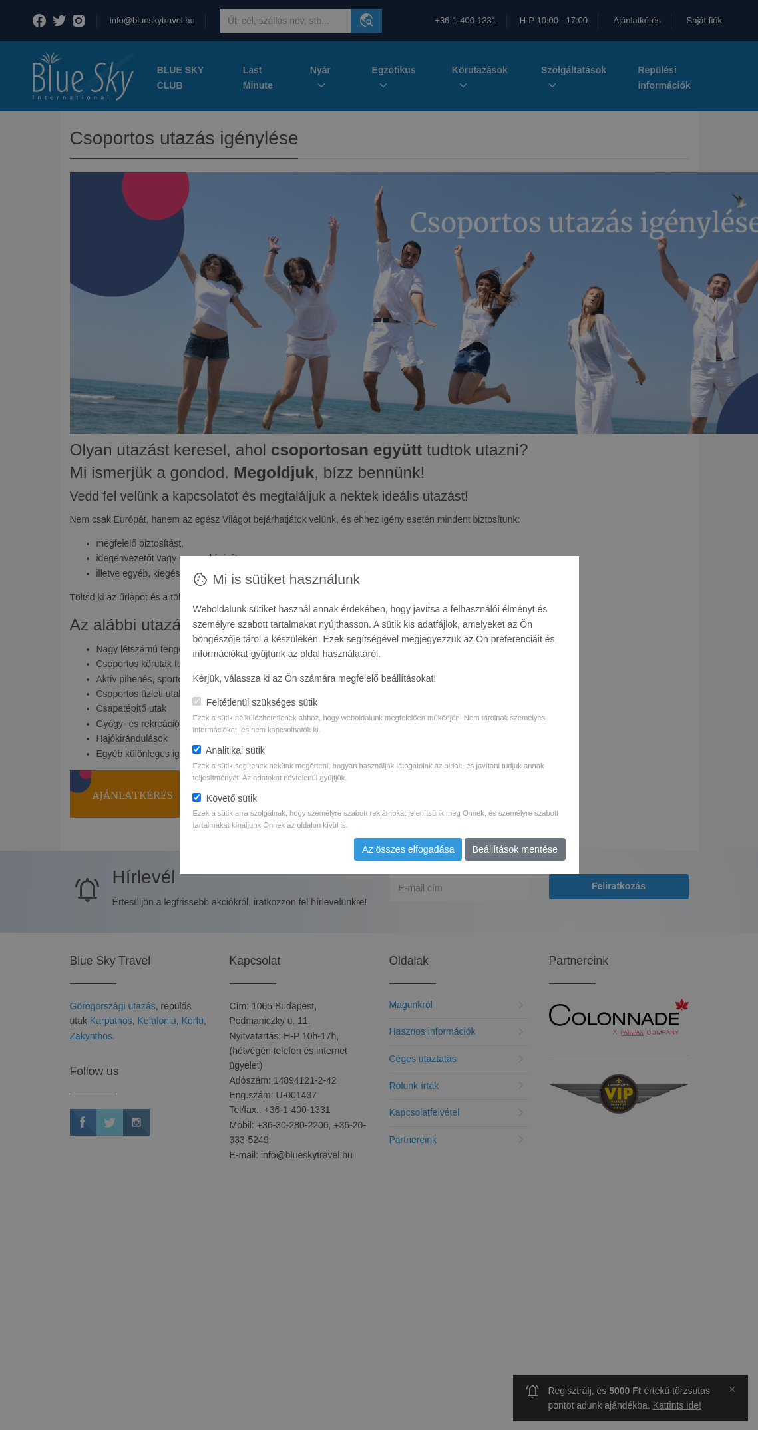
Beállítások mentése (516, 849)
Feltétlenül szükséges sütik (254, 702)
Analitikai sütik (228, 750)
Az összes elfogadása (410, 849)
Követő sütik (224, 798)
